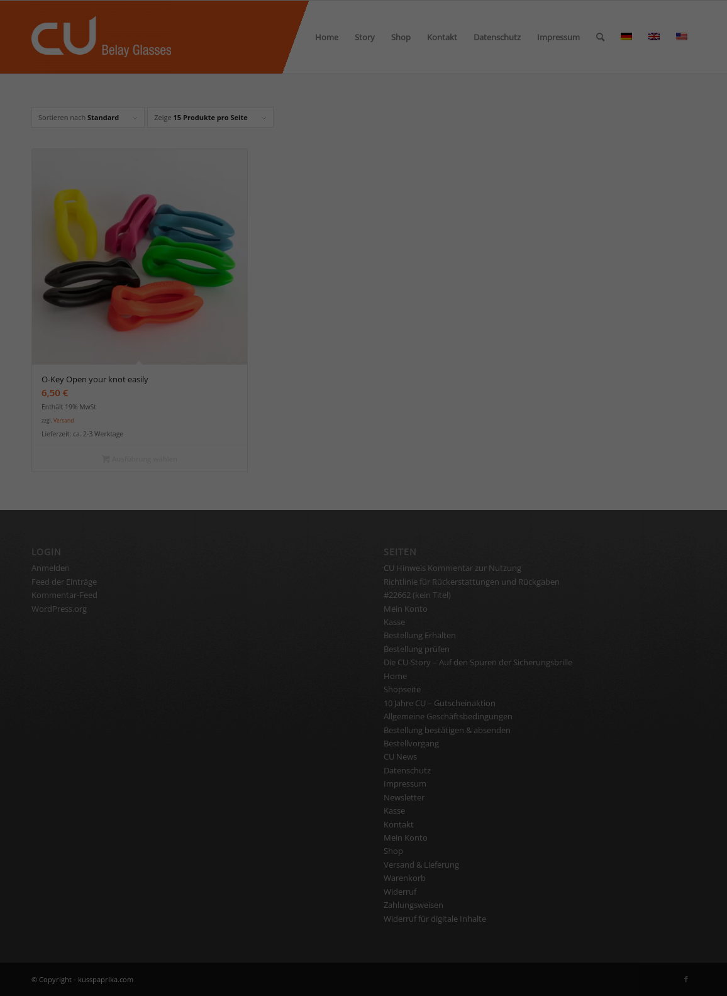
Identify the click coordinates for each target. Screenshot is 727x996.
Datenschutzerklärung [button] (370, 415)
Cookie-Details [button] (300, 415)
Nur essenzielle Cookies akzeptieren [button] (363, 351)
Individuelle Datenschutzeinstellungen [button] (364, 388)
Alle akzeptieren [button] (364, 277)
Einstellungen (386, 187)
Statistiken (440, 229)
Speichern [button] (363, 314)
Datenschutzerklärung (445, 175)
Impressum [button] (433, 415)
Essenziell (276, 229)
